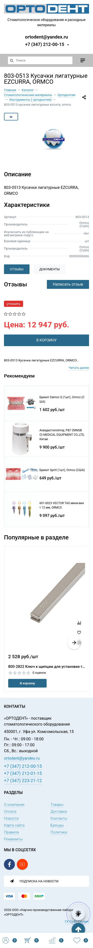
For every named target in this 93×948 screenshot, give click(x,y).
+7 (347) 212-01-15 (23, 773)
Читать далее (79, 368)
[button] (74, 643)
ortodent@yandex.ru (46, 36)
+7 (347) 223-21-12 (23, 780)
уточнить (13, 304)
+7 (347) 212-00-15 (44, 44)
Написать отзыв (68, 284)
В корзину (27, 683)
